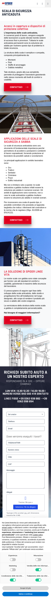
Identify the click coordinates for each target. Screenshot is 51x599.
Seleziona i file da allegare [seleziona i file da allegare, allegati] (25, 507)
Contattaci (16, 87)
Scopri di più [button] (25, 588)
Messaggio (10, 470)
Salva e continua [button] (25, 594)
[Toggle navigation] (48, 3)
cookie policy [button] (38, 535)
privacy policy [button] (7, 527)
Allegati (9, 492)
